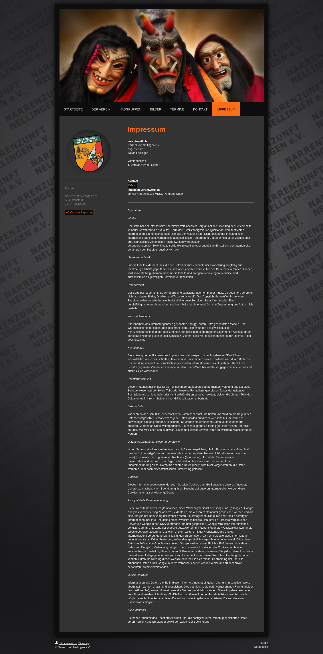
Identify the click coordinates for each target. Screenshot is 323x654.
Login (264, 642)
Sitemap (83, 643)
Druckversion (66, 643)
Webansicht (261, 646)
